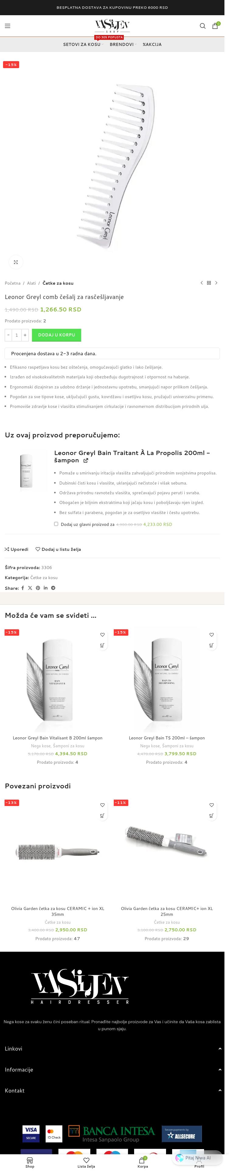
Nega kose (41, 746)
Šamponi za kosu (69, 746)
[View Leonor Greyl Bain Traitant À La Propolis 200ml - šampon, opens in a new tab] (85, 460)
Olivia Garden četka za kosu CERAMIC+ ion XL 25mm (167, 911)
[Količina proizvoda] (16, 335)
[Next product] (216, 283)
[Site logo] (112, 26)
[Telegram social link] (53, 588)
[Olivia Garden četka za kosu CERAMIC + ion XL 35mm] (58, 850)
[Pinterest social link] (38, 588)
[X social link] (30, 588)
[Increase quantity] (25, 335)
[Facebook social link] (22, 588)
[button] (26, 470)
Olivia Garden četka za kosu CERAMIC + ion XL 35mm (57, 911)
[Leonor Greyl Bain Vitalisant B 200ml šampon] (58, 679)
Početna (12, 283)
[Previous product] (201, 283)
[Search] (203, 26)
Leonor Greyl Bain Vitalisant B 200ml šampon (57, 738)
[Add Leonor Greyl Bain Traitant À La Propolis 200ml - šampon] (56, 524)
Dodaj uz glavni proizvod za (113, 524)
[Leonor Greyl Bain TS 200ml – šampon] (167, 679)
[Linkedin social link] (45, 588)
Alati (31, 283)
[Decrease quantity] (8, 335)
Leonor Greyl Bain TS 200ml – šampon (167, 738)
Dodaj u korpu (56, 335)
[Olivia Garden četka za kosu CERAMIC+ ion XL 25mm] (167, 850)
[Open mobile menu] (8, 26)
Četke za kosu (58, 283)
